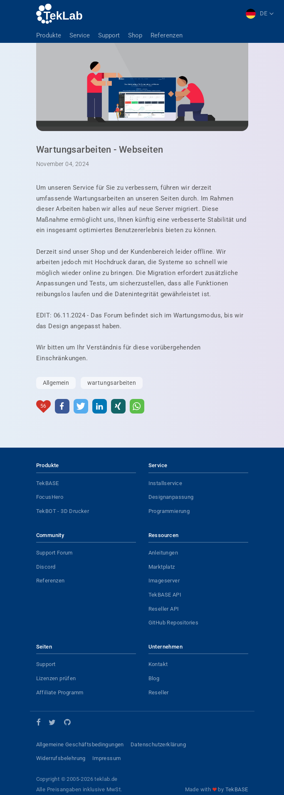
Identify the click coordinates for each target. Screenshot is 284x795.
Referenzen (167, 35)
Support (109, 35)
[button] (62, 406)
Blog (154, 678)
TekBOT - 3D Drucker (62, 511)
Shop (135, 35)
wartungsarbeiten (111, 382)
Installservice (165, 483)
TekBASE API (164, 595)
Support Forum (54, 553)
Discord (46, 567)
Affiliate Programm (60, 692)
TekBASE (47, 483)
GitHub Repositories (173, 622)
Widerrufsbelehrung (61, 758)
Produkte (48, 35)
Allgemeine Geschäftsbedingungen (80, 744)
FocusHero (50, 497)
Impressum (106, 758)
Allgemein (56, 382)
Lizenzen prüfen (56, 678)
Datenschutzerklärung (158, 744)
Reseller (158, 692)
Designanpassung (171, 497)
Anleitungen (163, 553)
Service (79, 35)
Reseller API (163, 609)
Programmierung (169, 511)
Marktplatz (161, 567)
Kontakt (158, 664)
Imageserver (164, 580)
